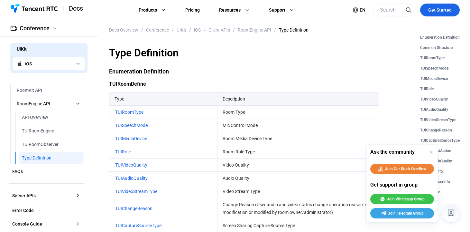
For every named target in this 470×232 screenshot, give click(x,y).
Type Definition (294, 30)
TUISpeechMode (434, 68)
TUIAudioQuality (434, 109)
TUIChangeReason (436, 130)
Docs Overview (123, 30)
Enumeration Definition (440, 37)
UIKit (181, 30)
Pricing (192, 10)
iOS (197, 30)
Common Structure (436, 47)
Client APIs (219, 30)
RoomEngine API (254, 30)
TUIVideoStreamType (438, 120)
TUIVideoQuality (434, 99)
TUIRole (427, 89)
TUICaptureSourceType (440, 140)
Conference (157, 30)
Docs (76, 8)
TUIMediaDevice (434, 78)
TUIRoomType (432, 58)
